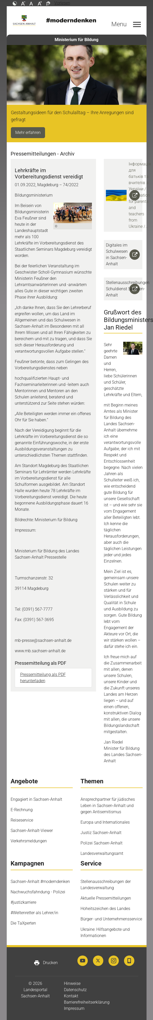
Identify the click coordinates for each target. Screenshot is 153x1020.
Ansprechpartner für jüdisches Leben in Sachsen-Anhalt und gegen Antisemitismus (108, 805)
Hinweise (72, 983)
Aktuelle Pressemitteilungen (106, 898)
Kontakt (71, 995)
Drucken (46, 963)
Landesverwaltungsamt (102, 853)
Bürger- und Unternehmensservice (111, 918)
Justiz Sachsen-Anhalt (101, 832)
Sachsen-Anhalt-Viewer (32, 830)
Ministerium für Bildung (76, 39)
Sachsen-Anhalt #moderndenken (40, 881)
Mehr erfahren (28, 132)
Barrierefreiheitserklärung (87, 1002)
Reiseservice (22, 820)
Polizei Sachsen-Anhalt (101, 843)
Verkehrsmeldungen (29, 840)
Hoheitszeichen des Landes (105, 908)
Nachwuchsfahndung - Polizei (38, 891)
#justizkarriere (23, 902)
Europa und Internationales (105, 822)
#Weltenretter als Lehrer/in (34, 912)
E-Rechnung (22, 809)
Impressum (74, 1008)
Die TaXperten (23, 923)
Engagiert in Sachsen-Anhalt (36, 799)
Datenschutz (75, 989)
